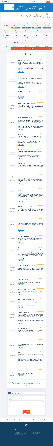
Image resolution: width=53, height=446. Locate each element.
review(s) (16, 25)
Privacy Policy (35, 433)
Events (44, 1)
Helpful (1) (21, 86)
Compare (21, 419)
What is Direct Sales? (18, 432)
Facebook (25, 431)
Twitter (25, 432)
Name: (10, 399)
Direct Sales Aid (10, 419)
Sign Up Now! (26, 411)
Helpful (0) (21, 129)
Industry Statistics (18, 437)
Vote (16, 27)
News (41, 1)
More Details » (15, 46)
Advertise (48, 1)
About (34, 431)
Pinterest (25, 434)
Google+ (25, 435)
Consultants (36, 1)
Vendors (16, 431)
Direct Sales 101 (18, 433)
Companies (31, 1)
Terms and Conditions (36, 432)
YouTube (25, 433)
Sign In (30, 413)
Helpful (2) (21, 71)
